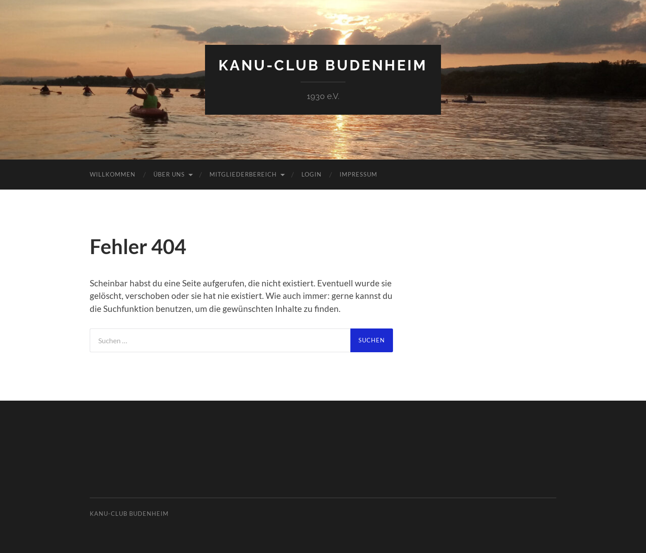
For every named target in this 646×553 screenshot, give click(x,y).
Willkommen (112, 174)
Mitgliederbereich (243, 174)
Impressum (358, 174)
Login (311, 174)
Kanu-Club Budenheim (323, 65)
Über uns (169, 174)
